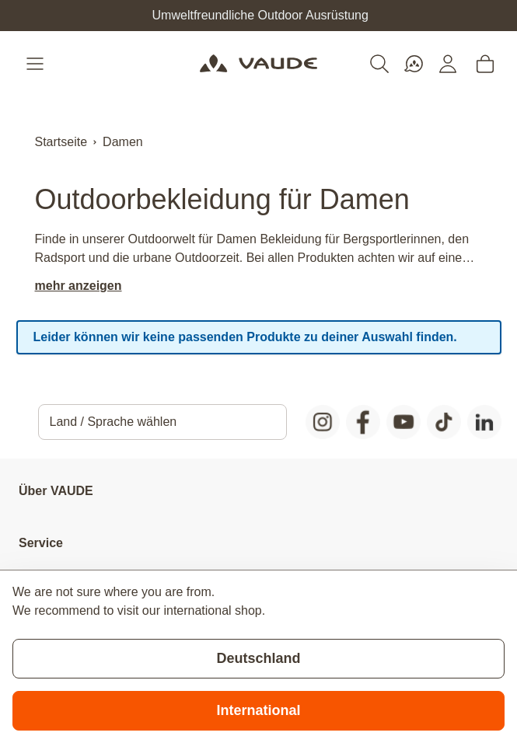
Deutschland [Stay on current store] (258, 658)
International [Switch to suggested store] (258, 710)
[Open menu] (36, 64)
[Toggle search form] (379, 63)
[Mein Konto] (447, 63)
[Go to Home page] (258, 63)
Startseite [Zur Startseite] (61, 141)
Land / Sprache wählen (113, 421)
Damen (123, 141)
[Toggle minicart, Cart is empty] (485, 63)
